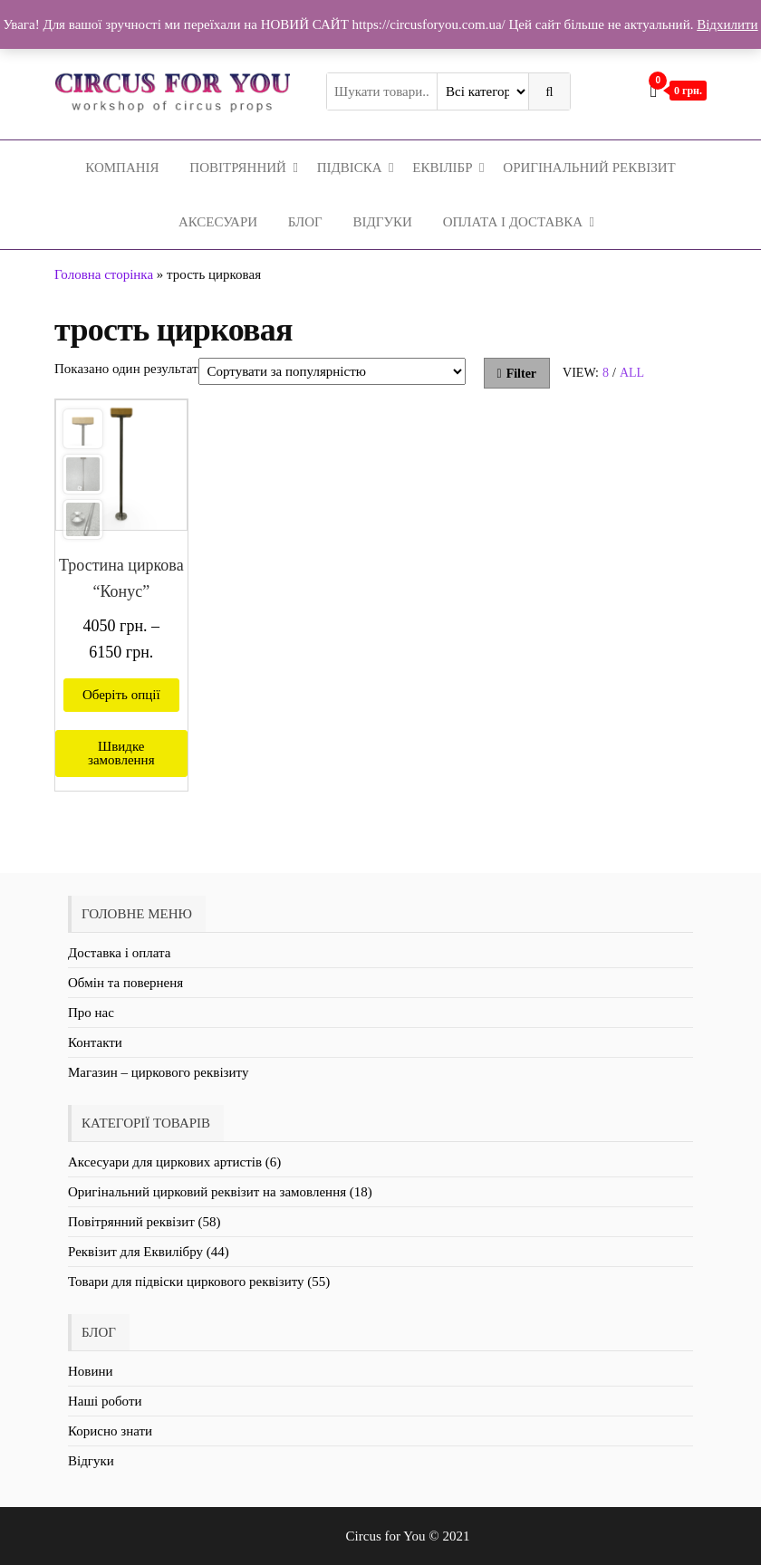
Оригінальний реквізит (589, 167)
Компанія (122, 167)
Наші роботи (104, 1401)
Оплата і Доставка (513, 222)
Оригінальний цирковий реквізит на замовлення (207, 1192)
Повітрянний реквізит (131, 1222)
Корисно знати (110, 1431)
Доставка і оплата (119, 953)
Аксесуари (217, 222)
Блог (305, 222)
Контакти (95, 1042)
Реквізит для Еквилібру (135, 1251)
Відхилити (727, 24)
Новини (90, 1371)
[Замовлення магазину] (332, 371)
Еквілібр (442, 167)
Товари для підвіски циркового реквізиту (186, 1281)
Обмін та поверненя (125, 982)
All (632, 372)
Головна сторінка (103, 274)
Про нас (91, 1012)
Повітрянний (237, 167)
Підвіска (349, 167)
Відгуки (382, 222)
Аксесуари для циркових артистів (165, 1162)
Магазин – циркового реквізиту (158, 1072)
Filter (517, 373)
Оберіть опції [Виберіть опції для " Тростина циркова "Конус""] (121, 694)
